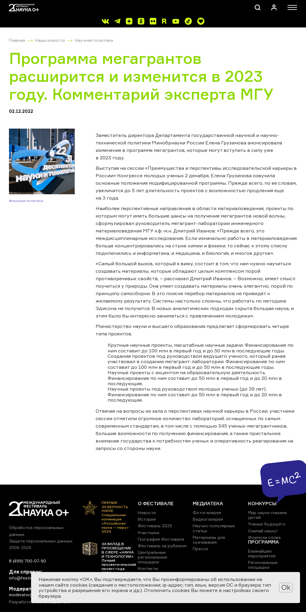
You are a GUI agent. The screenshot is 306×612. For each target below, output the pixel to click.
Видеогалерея (208, 519)
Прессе (200, 548)
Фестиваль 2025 (155, 525)
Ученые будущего (266, 523)
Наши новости (50, 40)
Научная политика (94, 40)
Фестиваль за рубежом (162, 545)
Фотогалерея (207, 512)
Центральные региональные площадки (152, 557)
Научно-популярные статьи (214, 528)
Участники (148, 532)
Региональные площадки (263, 565)
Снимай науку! (263, 530)
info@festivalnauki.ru (30, 577)
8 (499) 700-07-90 (27, 560)
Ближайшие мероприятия (262, 553)
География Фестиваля (161, 539)
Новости (147, 512)
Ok (285, 587)
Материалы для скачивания (209, 540)
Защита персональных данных (41, 540)
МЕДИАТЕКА (208, 503)
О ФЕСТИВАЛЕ (156, 503)
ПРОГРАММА (263, 542)
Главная (17, 40)
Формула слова (264, 537)
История (147, 519)
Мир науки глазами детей (267, 515)
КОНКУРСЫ (262, 503)
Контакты (148, 568)
